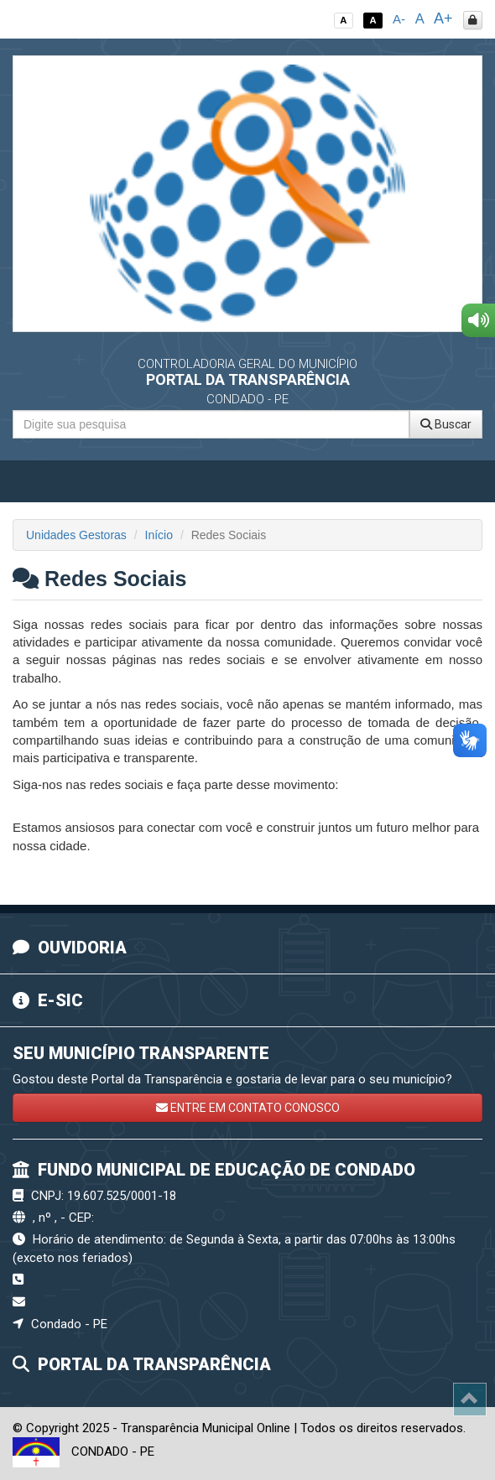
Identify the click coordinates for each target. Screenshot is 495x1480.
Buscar (446, 424)
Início (159, 535)
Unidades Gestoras (76, 535)
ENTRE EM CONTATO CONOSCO (248, 1107)
